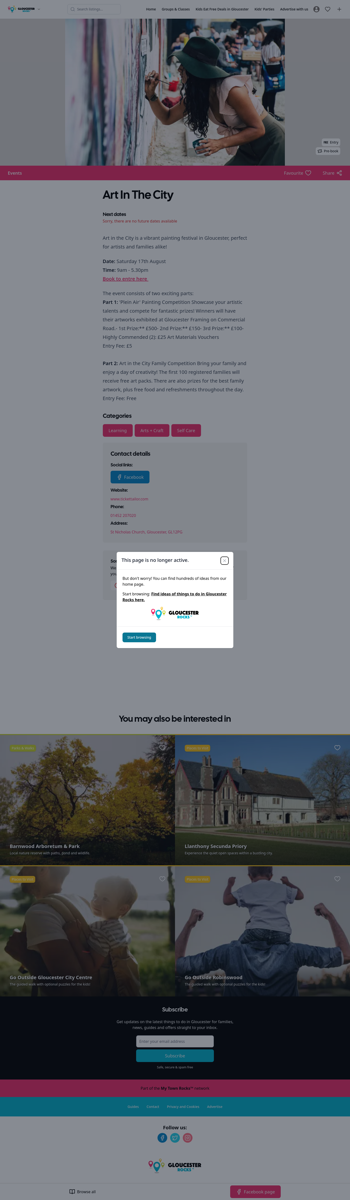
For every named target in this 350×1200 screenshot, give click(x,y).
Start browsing (139, 637)
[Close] (224, 561)
